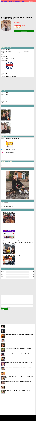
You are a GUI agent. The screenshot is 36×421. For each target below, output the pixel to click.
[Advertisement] (18, 9)
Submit (2, 309)
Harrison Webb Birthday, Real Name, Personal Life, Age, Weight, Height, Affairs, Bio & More (18, 339)
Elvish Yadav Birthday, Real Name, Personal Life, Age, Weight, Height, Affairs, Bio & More (18, 348)
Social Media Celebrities (14, 1)
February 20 (8, 51)
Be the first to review (24, 31)
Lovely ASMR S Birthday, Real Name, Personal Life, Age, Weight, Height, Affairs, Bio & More (18, 353)
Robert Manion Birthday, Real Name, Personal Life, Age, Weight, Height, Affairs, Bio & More (18, 362)
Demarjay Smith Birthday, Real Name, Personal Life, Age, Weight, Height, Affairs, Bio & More (18, 367)
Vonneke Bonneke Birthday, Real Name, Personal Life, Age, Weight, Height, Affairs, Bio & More (19, 334)
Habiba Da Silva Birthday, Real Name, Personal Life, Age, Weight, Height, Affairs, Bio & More (18, 390)
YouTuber (24, 1)
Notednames (4, 1)
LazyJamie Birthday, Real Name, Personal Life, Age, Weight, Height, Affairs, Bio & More (18, 329)
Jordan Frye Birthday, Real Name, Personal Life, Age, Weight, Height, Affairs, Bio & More (18, 381)
